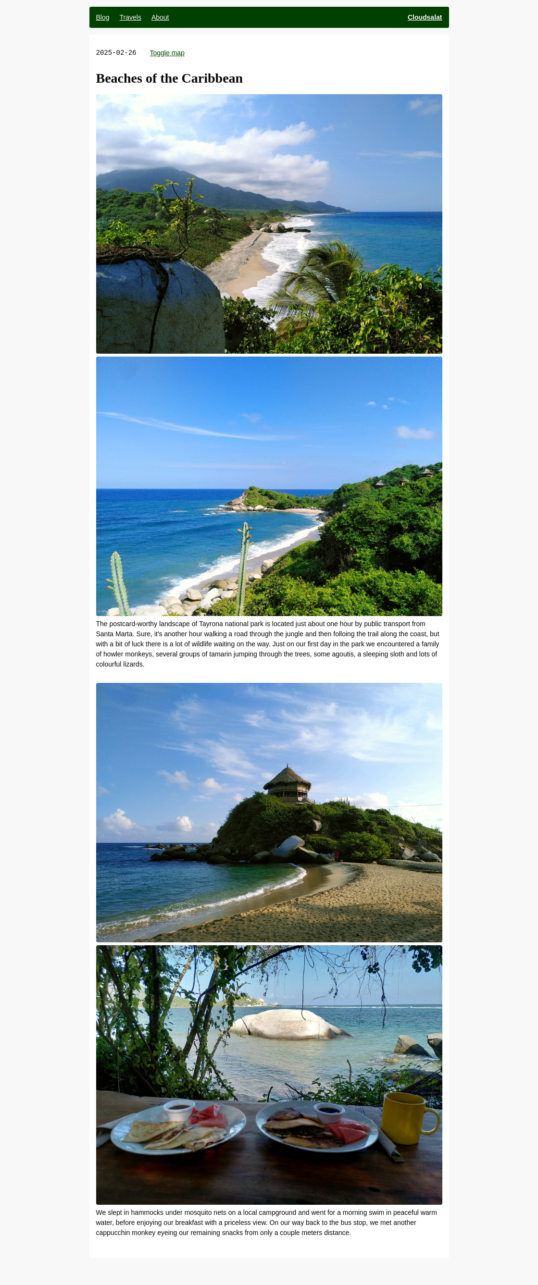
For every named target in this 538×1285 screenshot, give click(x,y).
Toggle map (167, 53)
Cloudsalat (425, 17)
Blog (103, 17)
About (160, 17)
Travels (130, 17)
